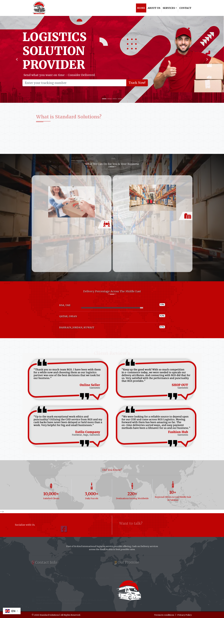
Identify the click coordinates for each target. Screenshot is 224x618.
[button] (17, 59)
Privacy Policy (184, 615)
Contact (185, 8)
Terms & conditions (164, 615)
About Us (154, 8)
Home (141, 8)
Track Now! (137, 83)
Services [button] (169, 8)
